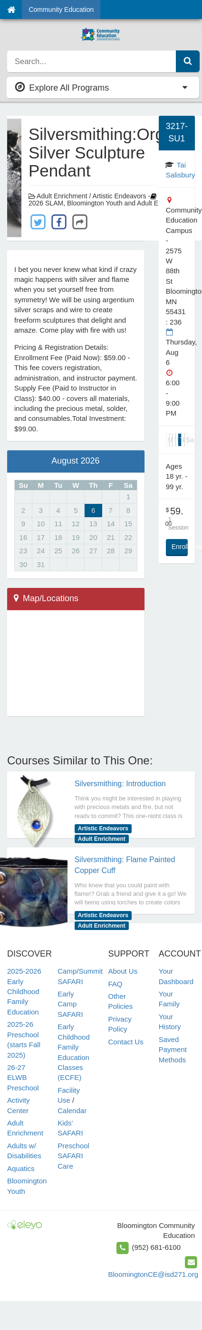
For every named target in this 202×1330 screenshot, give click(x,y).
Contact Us (126, 1042)
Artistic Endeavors (103, 828)
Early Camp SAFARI (70, 1004)
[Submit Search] (188, 61)
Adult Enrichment (101, 839)
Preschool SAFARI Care (73, 1156)
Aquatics (21, 1168)
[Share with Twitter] (38, 221)
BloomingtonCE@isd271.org (153, 1274)
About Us (123, 971)
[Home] (11, 9)
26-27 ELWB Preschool (23, 1077)
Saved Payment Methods (173, 1049)
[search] (91, 61)
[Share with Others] (79, 221)
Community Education (61, 9)
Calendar (72, 1111)
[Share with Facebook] (58, 221)
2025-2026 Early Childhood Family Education (24, 991)
